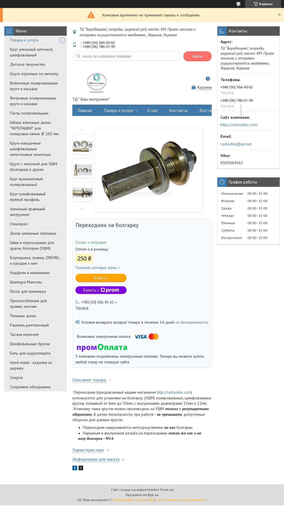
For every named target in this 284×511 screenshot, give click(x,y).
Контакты (178, 110)
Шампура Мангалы (26, 282)
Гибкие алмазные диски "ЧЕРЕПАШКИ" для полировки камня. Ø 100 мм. (34, 128)
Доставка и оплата (217, 110)
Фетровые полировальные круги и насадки (33, 101)
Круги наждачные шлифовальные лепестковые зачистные (30, 149)
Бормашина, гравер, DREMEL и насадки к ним (35, 260)
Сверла (16, 377)
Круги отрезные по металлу (34, 73)
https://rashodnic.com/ (239, 124)
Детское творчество (27, 64)
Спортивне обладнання (30, 386)
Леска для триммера (28, 291)
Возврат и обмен (262, 110)
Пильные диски (23, 315)
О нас (152, 110)
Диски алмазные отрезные (33, 233)
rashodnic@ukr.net (236, 144)
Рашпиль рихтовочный (29, 325)
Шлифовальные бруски (30, 343)
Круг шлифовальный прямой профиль (28, 196)
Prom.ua (166, 489)
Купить (101, 277)
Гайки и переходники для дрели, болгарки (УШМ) (32, 245)
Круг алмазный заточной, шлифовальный (31, 52)
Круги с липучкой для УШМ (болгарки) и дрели (33, 166)
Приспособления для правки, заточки (28, 303)
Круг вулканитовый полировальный (26, 181)
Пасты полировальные (29, 113)
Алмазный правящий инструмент (27, 211)
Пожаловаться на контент (132, 500)
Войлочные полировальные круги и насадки (34, 85)
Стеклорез (19, 223)
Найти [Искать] (197, 56)
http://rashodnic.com (174, 392)
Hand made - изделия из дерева (31, 365)
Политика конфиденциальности (181, 500)
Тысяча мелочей (24, 334)
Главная (85, 110)
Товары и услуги (24, 40)
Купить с (101, 290)
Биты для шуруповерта (30, 353)
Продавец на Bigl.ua (142, 495)
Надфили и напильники (30, 272)
